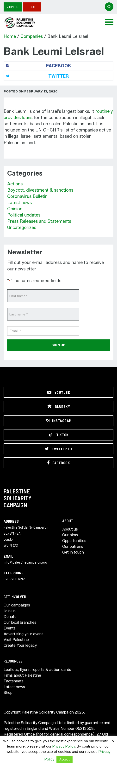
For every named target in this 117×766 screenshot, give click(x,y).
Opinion (14, 209)
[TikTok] (58, 434)
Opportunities (74, 540)
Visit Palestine (16, 639)
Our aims (70, 535)
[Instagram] (58, 420)
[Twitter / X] (58, 448)
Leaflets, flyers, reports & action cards (37, 669)
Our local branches (20, 622)
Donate (32, 7)
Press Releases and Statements (39, 221)
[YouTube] (58, 392)
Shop (8, 692)
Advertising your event (23, 634)
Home (10, 36)
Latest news (19, 202)
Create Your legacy (20, 645)
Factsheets (14, 681)
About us (70, 529)
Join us (12, 7)
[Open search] (109, 6)
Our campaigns (17, 605)
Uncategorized (22, 227)
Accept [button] (64, 759)
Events (10, 628)
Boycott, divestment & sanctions (40, 190)
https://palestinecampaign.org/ (25, 23)
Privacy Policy (63, 746)
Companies (31, 36)
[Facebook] (58, 462)
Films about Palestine (22, 675)
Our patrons (72, 546)
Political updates (23, 215)
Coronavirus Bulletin (27, 196)
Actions (15, 184)
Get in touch (73, 552)
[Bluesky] (58, 406)
